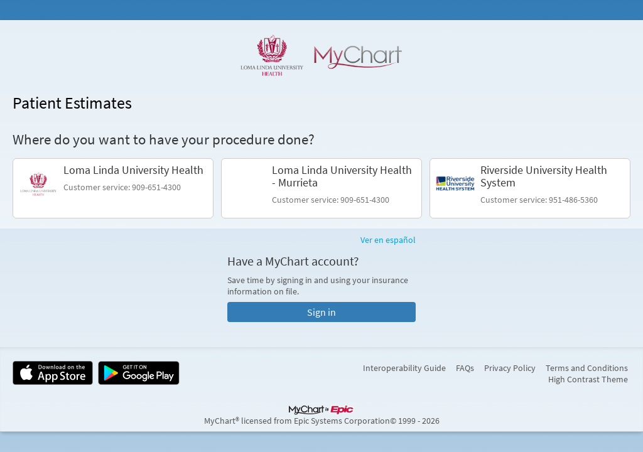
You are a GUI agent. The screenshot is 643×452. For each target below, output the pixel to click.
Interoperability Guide (404, 368)
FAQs (465, 368)
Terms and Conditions (587, 368)
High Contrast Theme (588, 379)
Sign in (321, 312)
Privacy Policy (510, 368)
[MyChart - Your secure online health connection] (321, 55)
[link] (113, 188)
